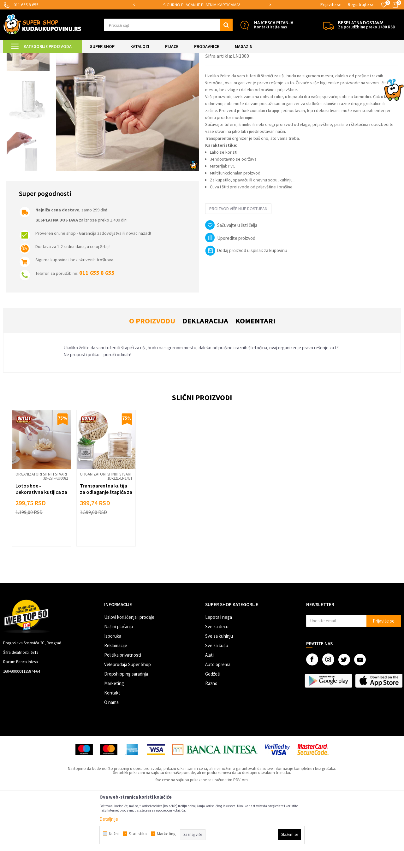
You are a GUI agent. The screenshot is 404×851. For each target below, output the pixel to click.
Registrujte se (361, 4)
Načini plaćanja (118, 679)
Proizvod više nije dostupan (238, 261)
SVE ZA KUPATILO (76, 56)
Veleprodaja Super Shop (127, 717)
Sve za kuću (216, 698)
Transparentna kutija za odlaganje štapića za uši (106, 544)
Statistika (138, 833)
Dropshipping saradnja (126, 726)
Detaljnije (108, 819)
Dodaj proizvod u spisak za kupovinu (246, 303)
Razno (211, 736)
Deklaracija (205, 373)
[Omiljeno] (384, 5)
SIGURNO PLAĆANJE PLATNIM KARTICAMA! (201, 5)
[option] (202, 5)
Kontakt (112, 745)
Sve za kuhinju (219, 688)
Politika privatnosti (122, 707)
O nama (111, 755)
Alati (209, 707)
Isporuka (112, 688)
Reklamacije (115, 698)
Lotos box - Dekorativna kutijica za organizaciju (41, 544)
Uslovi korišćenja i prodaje (129, 669)
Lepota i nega (218, 669)
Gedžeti (212, 726)
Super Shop (46, 56)
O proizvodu (152, 373)
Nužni (114, 833)
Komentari (255, 373)
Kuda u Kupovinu (18, 56)
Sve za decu (217, 679)
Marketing (114, 736)
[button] (168, 25)
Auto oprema (217, 717)
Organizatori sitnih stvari (117, 56)
